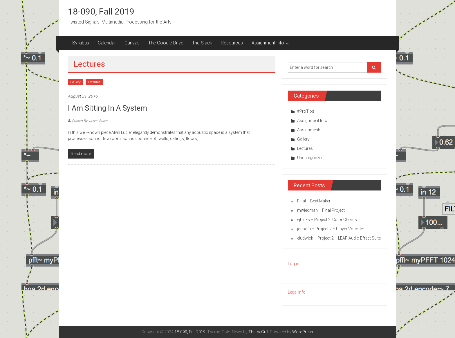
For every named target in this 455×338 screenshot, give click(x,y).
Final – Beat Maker (314, 201)
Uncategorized (310, 157)
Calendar (107, 43)
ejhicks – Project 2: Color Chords (327, 219)
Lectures (94, 82)
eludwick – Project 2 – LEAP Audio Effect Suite (339, 238)
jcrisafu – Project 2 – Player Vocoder (330, 228)
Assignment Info (312, 120)
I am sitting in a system (107, 108)
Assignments (309, 129)
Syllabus (80, 43)
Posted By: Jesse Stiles (89, 121)
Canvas (132, 43)
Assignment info (268, 43)
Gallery (75, 82)
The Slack (202, 43)
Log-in (293, 263)
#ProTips (305, 111)
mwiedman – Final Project (321, 210)
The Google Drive (165, 43)
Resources (232, 43)
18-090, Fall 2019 (101, 11)
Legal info (297, 292)
